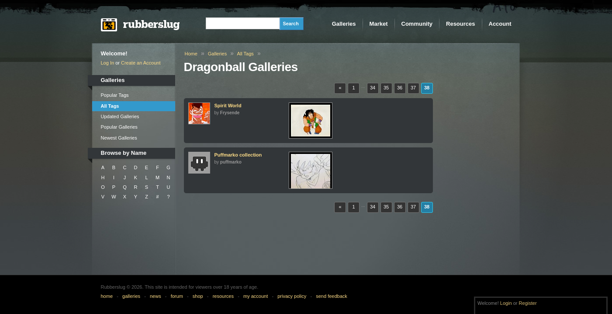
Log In (107, 62)
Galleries (344, 23)
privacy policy (291, 296)
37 (413, 87)
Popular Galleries (119, 127)
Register (528, 303)
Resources (460, 23)
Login (506, 303)
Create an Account (141, 62)
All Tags (110, 106)
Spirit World (228, 105)
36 (399, 87)
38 (426, 87)
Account (500, 23)
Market (379, 23)
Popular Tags (115, 95)
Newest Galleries (119, 137)
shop (198, 296)
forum (177, 296)
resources (223, 296)
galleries (131, 296)
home (107, 296)
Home (191, 53)
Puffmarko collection (238, 154)
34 (372, 87)
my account (255, 296)
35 (386, 87)
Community (417, 23)
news (155, 296)
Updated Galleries (120, 116)
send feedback (331, 296)
